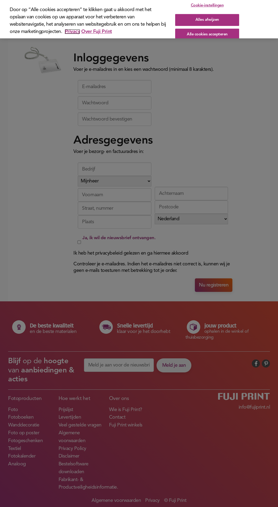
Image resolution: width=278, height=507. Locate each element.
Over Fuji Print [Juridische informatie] (96, 31)
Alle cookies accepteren (207, 34)
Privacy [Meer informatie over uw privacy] (72, 31)
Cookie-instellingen (207, 6)
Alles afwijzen (207, 20)
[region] (139, 19)
